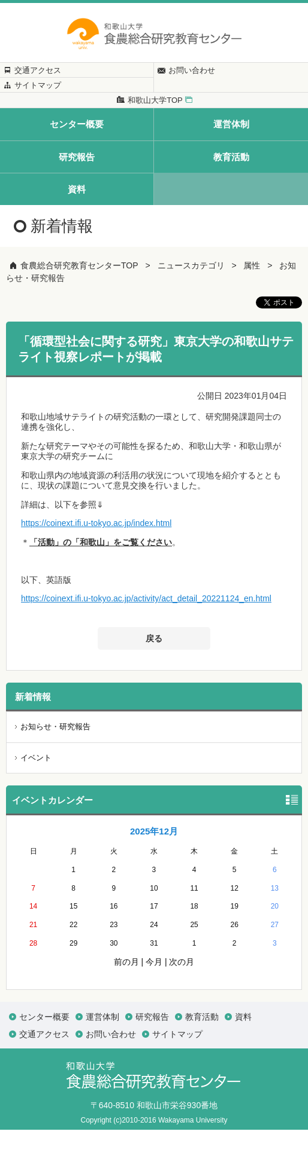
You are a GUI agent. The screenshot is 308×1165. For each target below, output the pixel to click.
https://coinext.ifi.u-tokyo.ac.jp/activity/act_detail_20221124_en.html (146, 633)
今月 (154, 997)
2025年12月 (154, 866)
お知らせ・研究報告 (55, 761)
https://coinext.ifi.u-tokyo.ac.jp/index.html (96, 558)
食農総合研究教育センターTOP (79, 300)
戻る (154, 673)
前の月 (126, 997)
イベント (36, 792)
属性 (251, 300)
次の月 (181, 997)
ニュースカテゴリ (191, 300)
